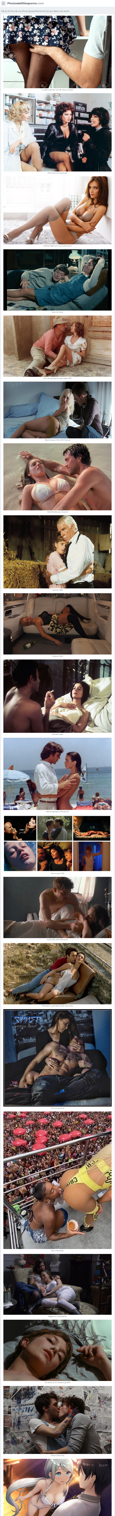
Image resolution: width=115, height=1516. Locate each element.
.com (25, 3)
